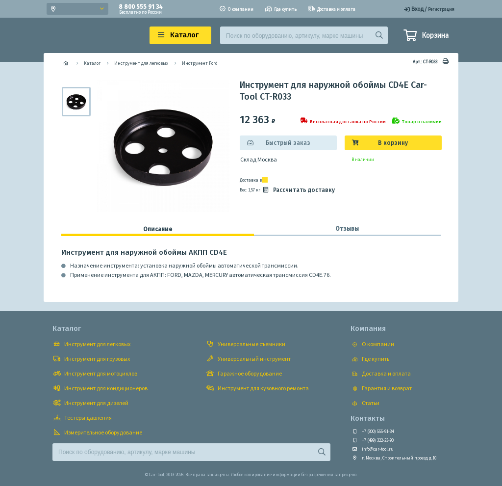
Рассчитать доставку (298, 190)
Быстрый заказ (288, 142)
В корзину (393, 142)
